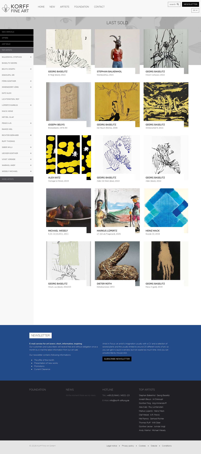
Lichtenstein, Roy (10, 99)
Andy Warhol (145, 430)
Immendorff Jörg (17, 87)
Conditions (167, 445)
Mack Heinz (7, 111)
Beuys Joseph (17, 69)
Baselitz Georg (9, 63)
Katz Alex (6, 93)
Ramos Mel (7, 129)
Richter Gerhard (17, 135)
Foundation (81, 6)
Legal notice (112, 445)
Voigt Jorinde (17, 159)
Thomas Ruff (144, 422)
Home (41, 6)
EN (194, 10)
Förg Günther (17, 81)
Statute (154, 445)
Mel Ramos (144, 418)
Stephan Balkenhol (147, 395)
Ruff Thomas (8, 141)
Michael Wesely (159, 430)
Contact (99, 6)
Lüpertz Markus (17, 105)
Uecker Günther (17, 153)
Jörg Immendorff (159, 403)
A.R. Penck (155, 414)
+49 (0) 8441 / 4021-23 (118, 395)
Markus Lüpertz (146, 411)
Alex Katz (143, 407)
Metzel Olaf (8, 117)
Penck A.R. (17, 123)
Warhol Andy (17, 165)
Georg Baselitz (163, 395)
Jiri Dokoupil (158, 399)
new (52, 6)
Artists (64, 6)
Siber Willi (17, 147)
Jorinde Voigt (159, 426)
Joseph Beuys (145, 399)
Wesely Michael (17, 171)
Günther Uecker (146, 426)
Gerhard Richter (157, 418)
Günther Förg (145, 403)
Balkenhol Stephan (17, 57)
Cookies (142, 445)
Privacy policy (128, 445)
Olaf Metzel (144, 414)
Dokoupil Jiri (8, 75)
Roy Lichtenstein (156, 407)
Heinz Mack (159, 411)
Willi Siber (156, 422)
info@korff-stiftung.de (119, 400)
